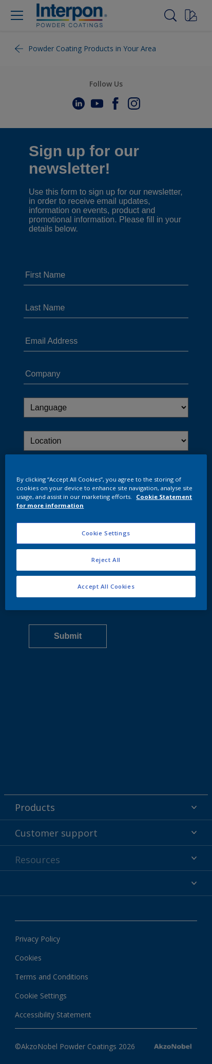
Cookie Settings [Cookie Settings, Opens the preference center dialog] (106, 533)
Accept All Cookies (106, 586)
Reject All (106, 560)
